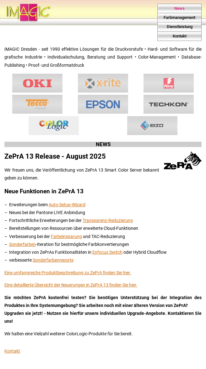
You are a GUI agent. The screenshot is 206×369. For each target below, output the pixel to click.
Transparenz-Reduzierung (108, 220)
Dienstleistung (179, 26)
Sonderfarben (22, 244)
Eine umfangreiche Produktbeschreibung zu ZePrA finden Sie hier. (67, 272)
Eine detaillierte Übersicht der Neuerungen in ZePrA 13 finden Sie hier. (70, 285)
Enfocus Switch (107, 252)
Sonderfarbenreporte (53, 260)
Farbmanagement (179, 17)
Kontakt (180, 36)
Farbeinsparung (66, 236)
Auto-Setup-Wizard (67, 204)
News (179, 8)
